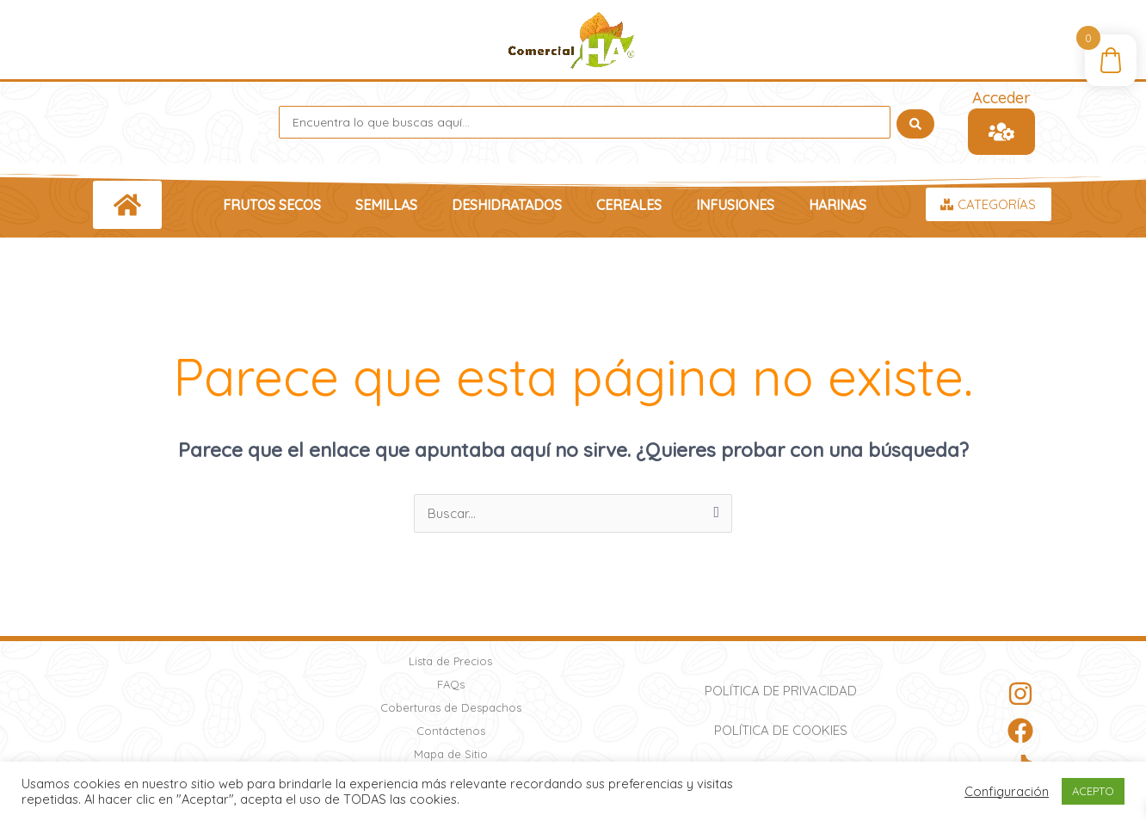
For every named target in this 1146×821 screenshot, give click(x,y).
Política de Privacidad (781, 690)
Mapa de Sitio (451, 754)
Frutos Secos (272, 204)
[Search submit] (915, 122)
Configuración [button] (1006, 791)
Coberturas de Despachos (450, 707)
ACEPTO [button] (1093, 791)
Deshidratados (507, 204)
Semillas (386, 204)
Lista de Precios (450, 661)
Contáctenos (450, 731)
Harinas (837, 204)
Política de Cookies (780, 730)
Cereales (629, 204)
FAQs (451, 684)
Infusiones (735, 204)
